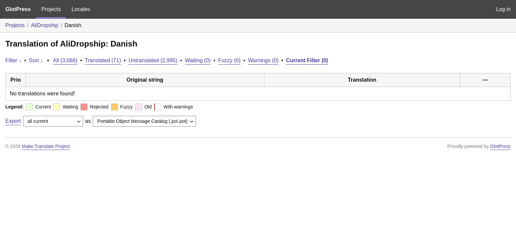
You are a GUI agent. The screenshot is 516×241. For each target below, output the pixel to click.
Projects (51, 9)
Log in (503, 9)
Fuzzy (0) (229, 60)
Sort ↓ (36, 60)
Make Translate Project (46, 146)
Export (13, 121)
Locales (80, 9)
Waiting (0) (198, 60)
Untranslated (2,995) (153, 60)
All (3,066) (65, 60)
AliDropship (44, 25)
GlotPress (18, 9)
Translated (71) (103, 60)
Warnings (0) (263, 60)
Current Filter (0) (307, 60)
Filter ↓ (13, 60)
